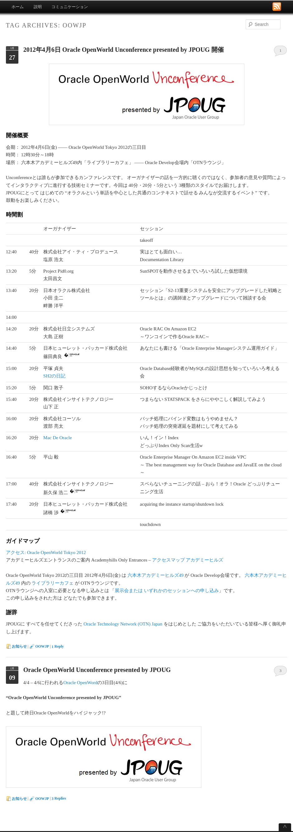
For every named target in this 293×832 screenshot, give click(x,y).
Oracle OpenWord (80, 682)
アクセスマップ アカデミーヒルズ (187, 559)
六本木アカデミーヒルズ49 (155, 575)
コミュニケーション (69, 6)
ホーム (18, 6)
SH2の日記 (54, 375)
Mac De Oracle (57, 437)
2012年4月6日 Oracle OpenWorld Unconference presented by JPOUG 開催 (123, 49)
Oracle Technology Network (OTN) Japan (123, 623)
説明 (38, 6)
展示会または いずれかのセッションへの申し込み (167, 590)
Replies (59, 798)
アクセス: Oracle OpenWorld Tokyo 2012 (46, 552)
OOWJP (42, 646)
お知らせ (19, 646)
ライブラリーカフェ (52, 583)
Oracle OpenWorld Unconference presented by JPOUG (97, 669)
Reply (58, 647)
